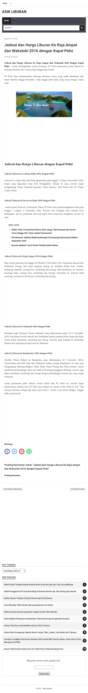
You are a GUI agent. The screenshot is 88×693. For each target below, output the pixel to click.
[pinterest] (21, 451)
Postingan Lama (77, 489)
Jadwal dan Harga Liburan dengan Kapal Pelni (38, 164)
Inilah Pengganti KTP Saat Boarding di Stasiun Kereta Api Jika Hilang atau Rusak (40, 591)
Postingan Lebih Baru (13, 489)
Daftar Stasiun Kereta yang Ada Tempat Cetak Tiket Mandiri (30, 612)
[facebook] (7, 451)
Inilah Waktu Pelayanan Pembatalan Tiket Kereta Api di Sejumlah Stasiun (37, 619)
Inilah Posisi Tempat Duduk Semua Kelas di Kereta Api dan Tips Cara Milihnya (38, 584)
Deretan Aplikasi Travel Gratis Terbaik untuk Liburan (34, 245)
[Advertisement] (44, 139)
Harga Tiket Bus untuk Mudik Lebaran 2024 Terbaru (27, 625)
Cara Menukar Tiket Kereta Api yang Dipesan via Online (28, 605)
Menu (6, 21)
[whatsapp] (29, 451)
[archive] (13, 571)
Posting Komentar (11, 57)
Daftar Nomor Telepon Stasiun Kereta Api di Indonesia (28, 598)
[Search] (41, 27)
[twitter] (14, 451)
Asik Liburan (14, 12)
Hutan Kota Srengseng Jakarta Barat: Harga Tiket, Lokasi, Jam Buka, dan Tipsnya (40, 632)
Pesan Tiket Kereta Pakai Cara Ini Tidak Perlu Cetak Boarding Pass (33, 649)
